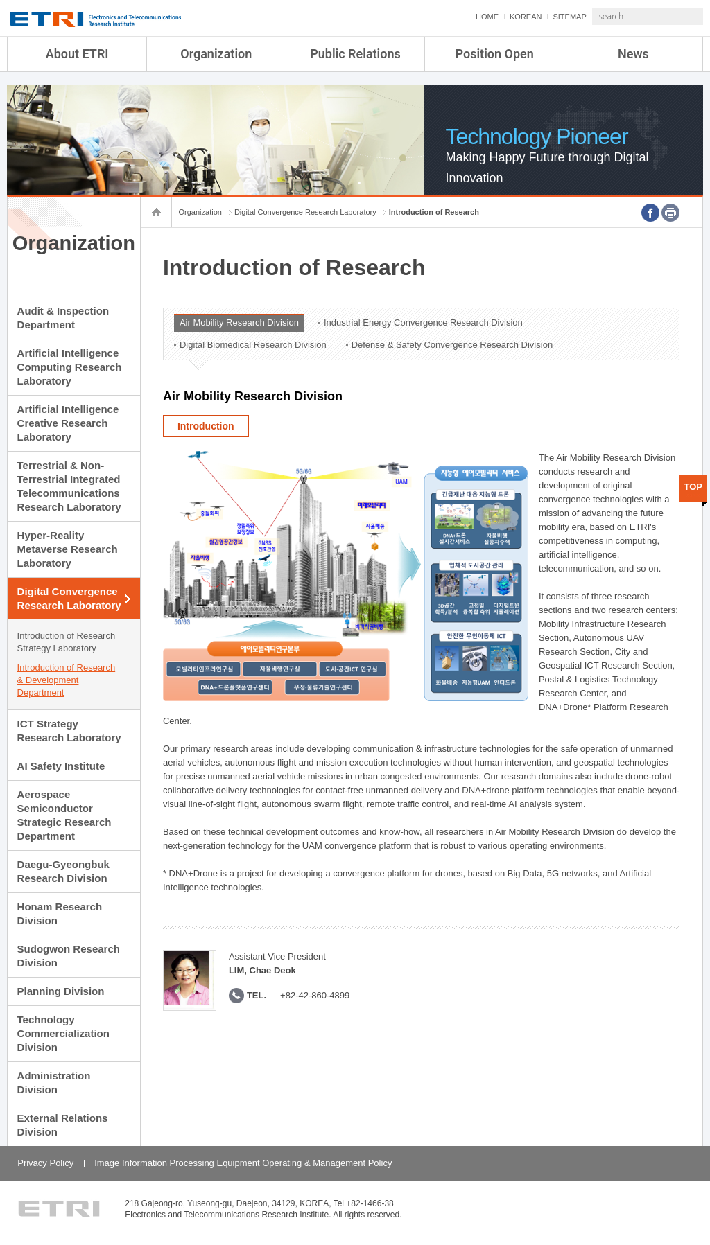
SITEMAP (532, 16)
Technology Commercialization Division (63, 1033)
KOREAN (489, 16)
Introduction (206, 426)
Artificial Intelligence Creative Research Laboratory (68, 423)
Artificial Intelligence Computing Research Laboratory (69, 367)
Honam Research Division (60, 913)
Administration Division (54, 1082)
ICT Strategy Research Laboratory (69, 730)
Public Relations (355, 53)
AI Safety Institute (61, 766)
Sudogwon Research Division (68, 956)
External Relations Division (62, 1125)
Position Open (495, 53)
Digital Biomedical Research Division (253, 344)
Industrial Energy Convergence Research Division (423, 322)
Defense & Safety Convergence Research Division (452, 344)
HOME (450, 16)
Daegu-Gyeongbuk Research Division (63, 871)
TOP (693, 487)
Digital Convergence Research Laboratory (69, 598)
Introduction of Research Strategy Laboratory (66, 641)
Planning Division (61, 991)
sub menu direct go (0, 0)
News (633, 53)
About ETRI (77, 53)
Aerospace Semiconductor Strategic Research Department (64, 815)
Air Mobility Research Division (239, 322)
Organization (216, 53)
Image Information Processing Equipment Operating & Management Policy (243, 1163)
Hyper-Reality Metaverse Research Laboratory (67, 549)
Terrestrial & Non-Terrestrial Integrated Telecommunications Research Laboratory (69, 486)
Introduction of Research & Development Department (66, 680)
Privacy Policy (45, 1163)
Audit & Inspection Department (63, 317)
